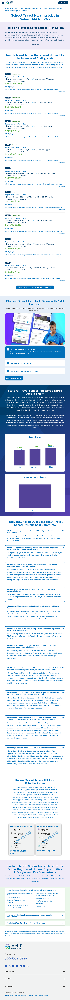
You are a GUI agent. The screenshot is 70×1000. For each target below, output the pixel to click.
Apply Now (63, 2)
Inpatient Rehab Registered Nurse (18, 905)
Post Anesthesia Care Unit (44, 901)
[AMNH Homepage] (10, 2)
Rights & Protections (21, 995)
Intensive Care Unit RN (14, 908)
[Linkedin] (13, 966)
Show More (35, 44)
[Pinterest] (17, 966)
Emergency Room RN (14, 897)
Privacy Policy (9, 995)
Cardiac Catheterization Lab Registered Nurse (19, 893)
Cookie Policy (33, 995)
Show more (35, 881)
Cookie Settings (43, 995)
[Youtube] (24, 966)
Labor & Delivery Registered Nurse (47, 893)
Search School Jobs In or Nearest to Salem (35, 287)
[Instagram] (28, 966)
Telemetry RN (40, 906)
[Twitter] (9, 966)
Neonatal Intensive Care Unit (45, 895)
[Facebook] (6, 966)
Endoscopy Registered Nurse (16, 900)
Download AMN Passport (14, 378)
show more (61, 91)
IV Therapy (10, 902)
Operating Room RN (42, 898)
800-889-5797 (16, 958)
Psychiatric (39, 903)
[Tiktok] (20, 966)
